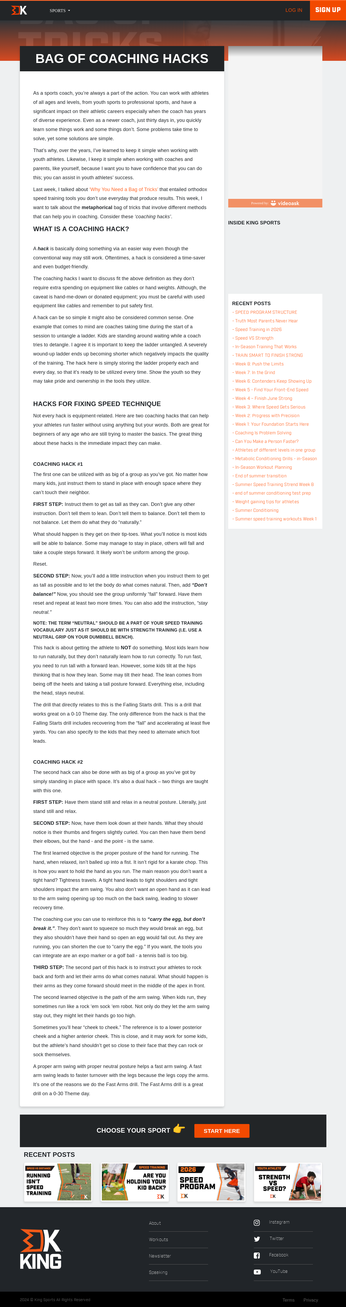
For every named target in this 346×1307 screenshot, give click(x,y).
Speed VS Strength (254, 338)
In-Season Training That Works (266, 347)
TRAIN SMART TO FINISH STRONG (269, 355)
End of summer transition (261, 476)
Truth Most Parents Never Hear (266, 321)
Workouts (158, 1239)
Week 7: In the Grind (255, 372)
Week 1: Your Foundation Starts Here (272, 424)
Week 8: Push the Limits (259, 364)
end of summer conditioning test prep (273, 493)
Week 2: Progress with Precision (267, 415)
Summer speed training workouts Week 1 (276, 519)
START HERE (222, 1131)
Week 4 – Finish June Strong (263, 398)
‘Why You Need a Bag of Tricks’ (123, 189)
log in (294, 10)
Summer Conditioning (257, 510)
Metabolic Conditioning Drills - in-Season (276, 458)
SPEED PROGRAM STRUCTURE (266, 312)
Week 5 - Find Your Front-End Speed (271, 390)
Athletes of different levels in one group (275, 450)
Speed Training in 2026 (258, 329)
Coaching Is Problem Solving (263, 433)
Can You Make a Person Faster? (267, 441)
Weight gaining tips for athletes (267, 502)
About (155, 1223)
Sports (58, 10)
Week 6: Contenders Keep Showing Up (273, 381)
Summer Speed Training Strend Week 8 (274, 484)
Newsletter (160, 1256)
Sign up (328, 10)
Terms (289, 1300)
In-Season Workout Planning (263, 467)
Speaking (158, 1272)
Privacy (311, 1300)
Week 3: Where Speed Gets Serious (270, 407)
